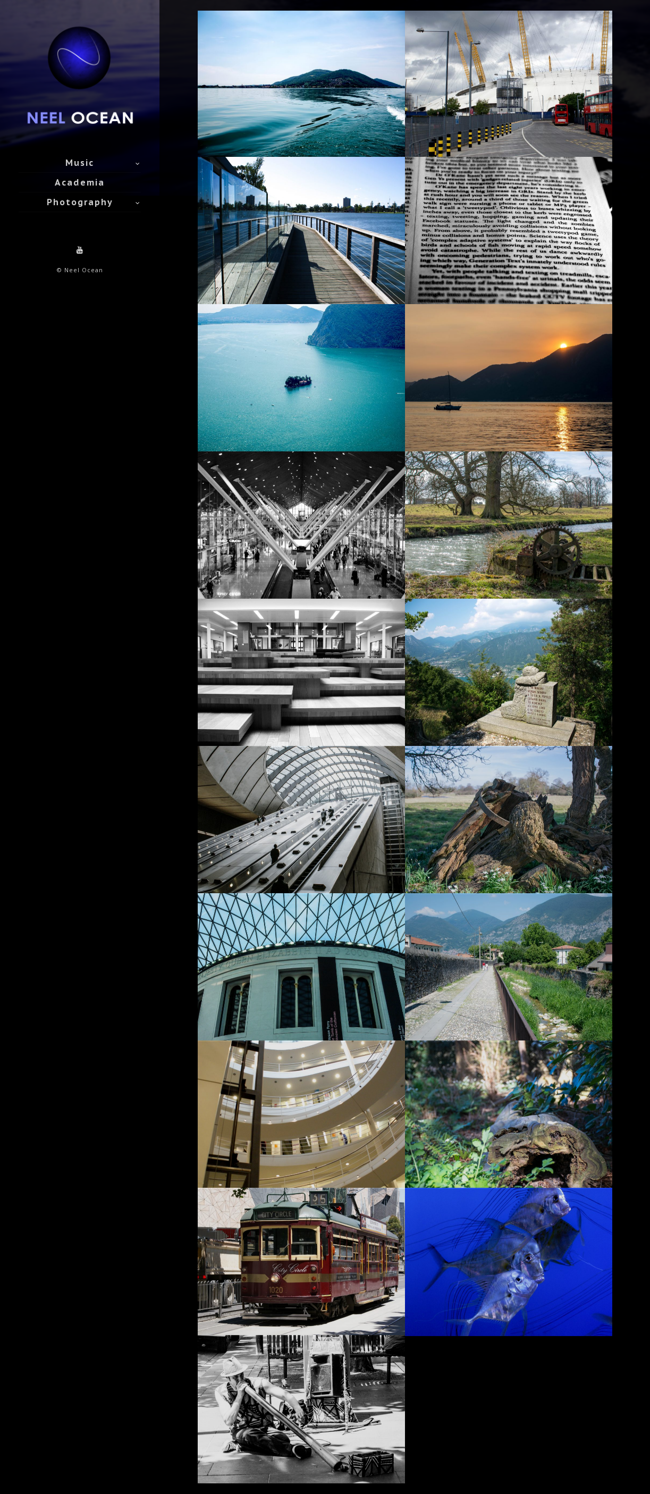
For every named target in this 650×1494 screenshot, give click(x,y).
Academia (80, 182)
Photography (80, 202)
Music (79, 162)
